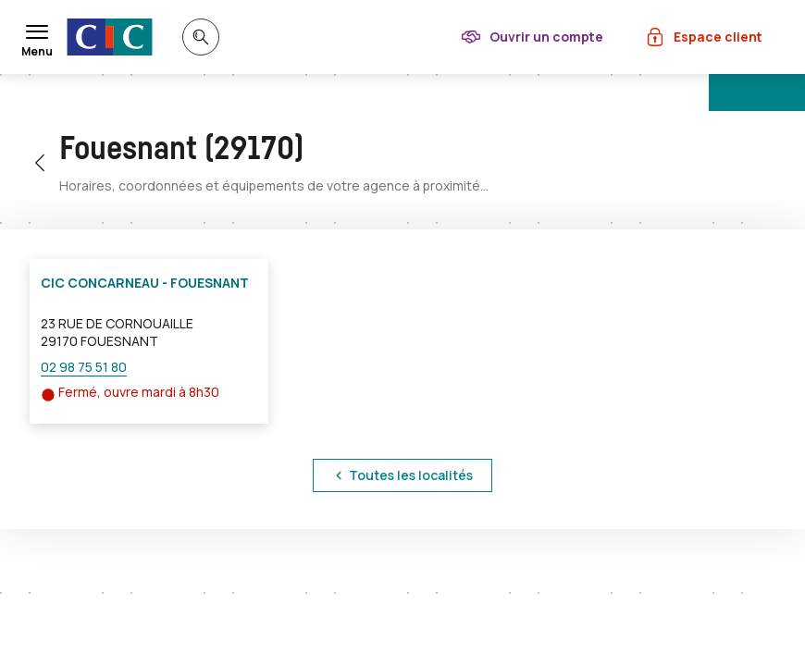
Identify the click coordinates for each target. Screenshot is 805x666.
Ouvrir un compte (546, 36)
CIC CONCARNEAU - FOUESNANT (145, 282)
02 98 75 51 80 (84, 367)
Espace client (718, 36)
